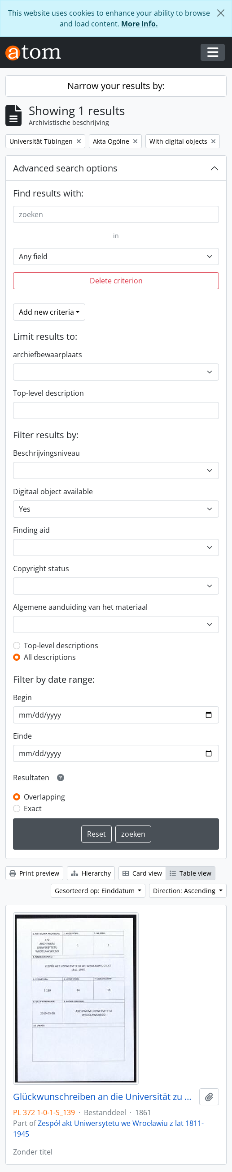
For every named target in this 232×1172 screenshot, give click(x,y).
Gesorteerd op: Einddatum (95, 890)
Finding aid (31, 530)
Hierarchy (91, 873)
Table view (190, 873)
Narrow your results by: (116, 86)
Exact (33, 808)
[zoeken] (116, 214)
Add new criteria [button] (46, 312)
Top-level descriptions (61, 645)
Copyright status (41, 568)
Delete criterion (116, 281)
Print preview (34, 873)
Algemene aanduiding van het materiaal (80, 607)
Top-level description (48, 393)
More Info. (139, 24)
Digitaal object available (53, 491)
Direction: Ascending (185, 890)
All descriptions (50, 657)
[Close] (221, 13)
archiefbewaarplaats (47, 354)
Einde (22, 736)
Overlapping (44, 797)
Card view (142, 873)
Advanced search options (65, 168)
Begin (22, 697)
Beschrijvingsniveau (46, 453)
